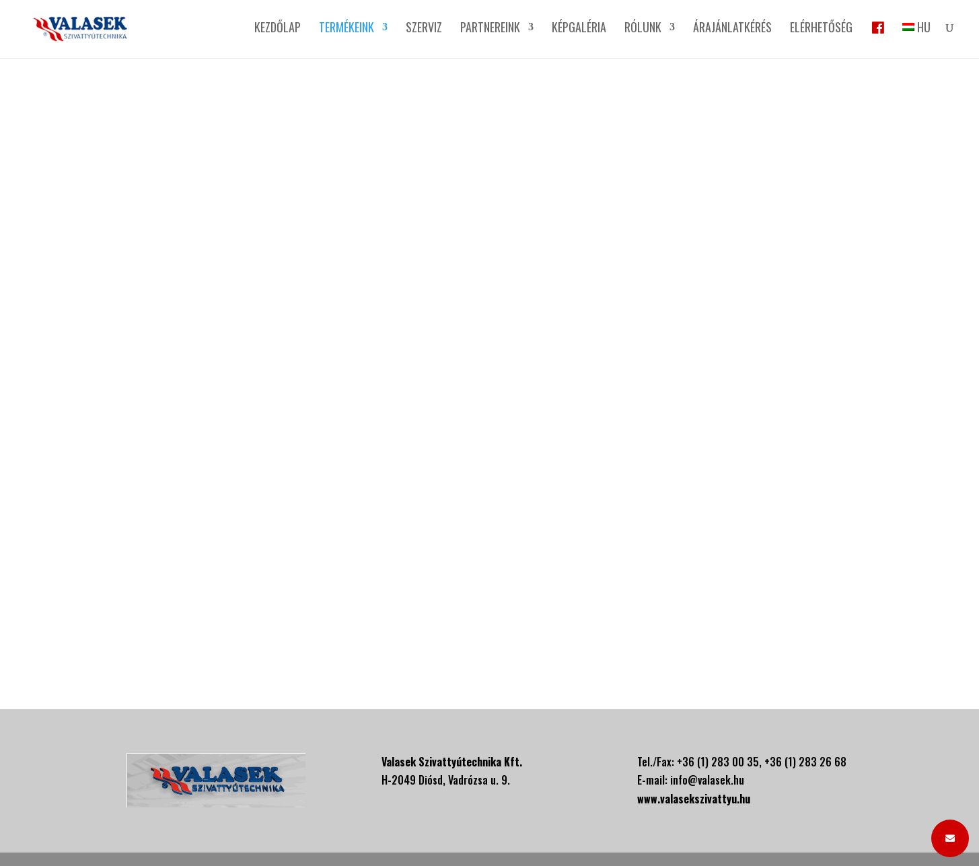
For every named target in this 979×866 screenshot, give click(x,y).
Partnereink (490, 29)
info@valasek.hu (707, 780)
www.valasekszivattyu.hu (693, 799)
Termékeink (346, 29)
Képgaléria (579, 29)
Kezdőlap (277, 29)
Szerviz (424, 29)
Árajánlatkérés (732, 29)
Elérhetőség (821, 29)
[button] (950, 838)
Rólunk (642, 29)
